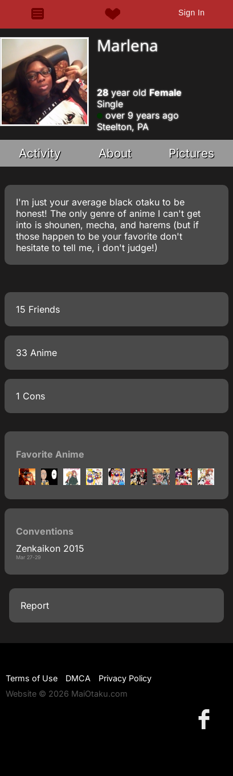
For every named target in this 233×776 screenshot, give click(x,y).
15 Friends (38, 309)
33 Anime (36, 352)
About (115, 153)
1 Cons (30, 396)
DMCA (78, 678)
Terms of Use (32, 678)
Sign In (191, 12)
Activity (40, 153)
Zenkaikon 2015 (50, 548)
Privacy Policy (125, 678)
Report (35, 605)
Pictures (191, 153)
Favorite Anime (50, 454)
